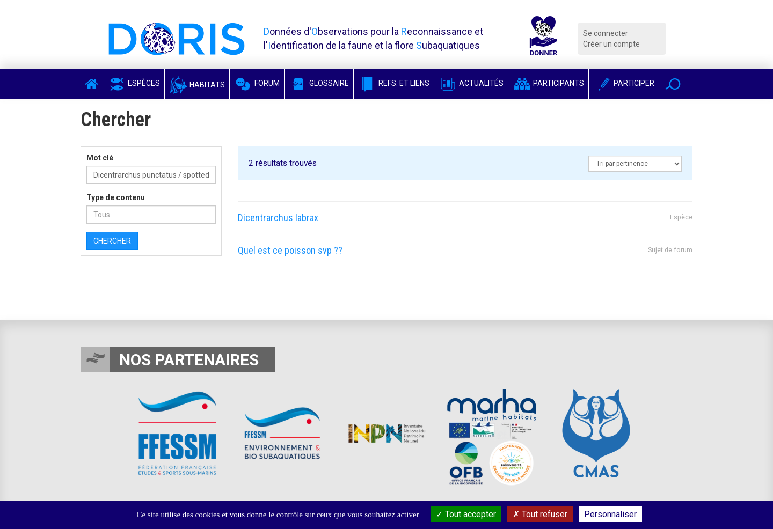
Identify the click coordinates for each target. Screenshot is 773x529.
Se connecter (605, 33)
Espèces (133, 83)
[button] (673, 84)
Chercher (112, 241)
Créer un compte (611, 44)
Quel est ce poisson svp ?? (290, 250)
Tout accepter (466, 514)
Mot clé (99, 157)
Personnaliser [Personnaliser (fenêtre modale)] (610, 514)
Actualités (471, 83)
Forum (257, 83)
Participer (623, 83)
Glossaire (319, 83)
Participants (548, 83)
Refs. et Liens (393, 83)
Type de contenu (115, 197)
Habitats (197, 84)
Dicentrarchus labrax (278, 217)
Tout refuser (540, 514)
